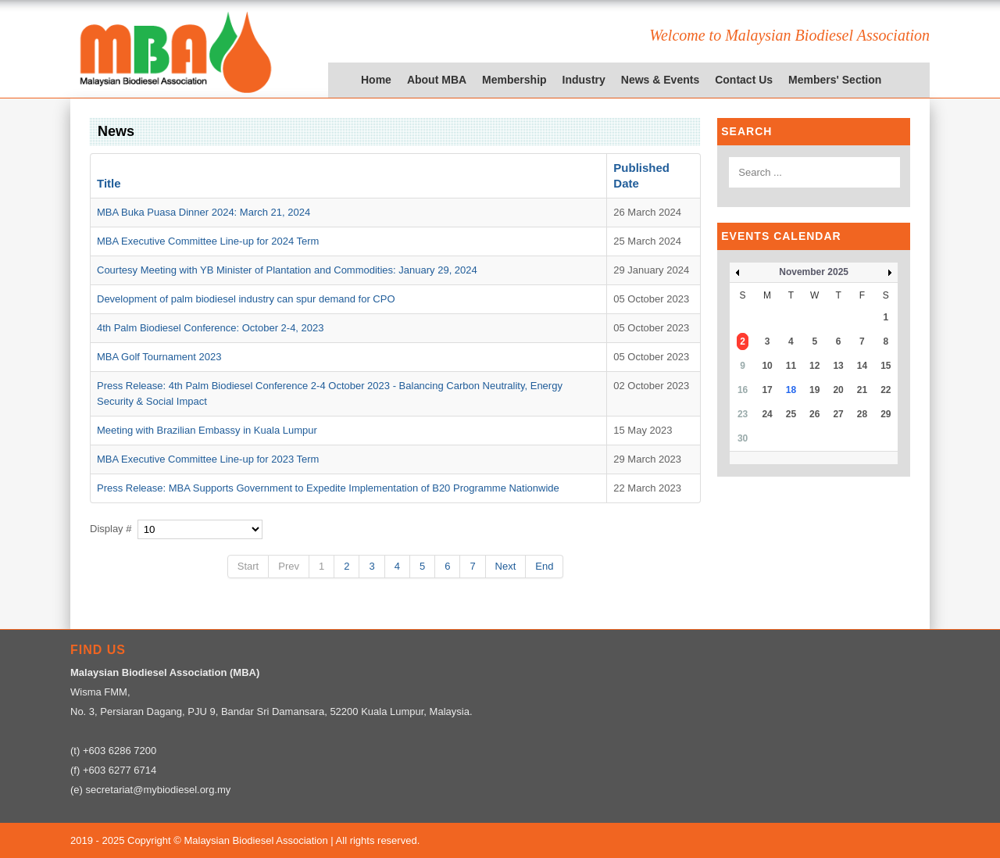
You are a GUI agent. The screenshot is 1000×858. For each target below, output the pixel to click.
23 (743, 414)
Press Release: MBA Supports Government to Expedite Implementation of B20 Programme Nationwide (328, 488)
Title (109, 183)
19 (814, 389)
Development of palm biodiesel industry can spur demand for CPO (246, 299)
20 (838, 389)
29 (885, 414)
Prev (288, 566)
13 (838, 365)
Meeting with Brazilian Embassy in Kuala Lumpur (207, 430)
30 (743, 438)
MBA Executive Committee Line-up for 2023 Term (208, 459)
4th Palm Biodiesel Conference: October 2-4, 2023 (210, 328)
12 (814, 365)
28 (862, 414)
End (544, 566)
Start (248, 566)
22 (885, 389)
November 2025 (813, 271)
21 (862, 389)
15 (885, 365)
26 (814, 414)
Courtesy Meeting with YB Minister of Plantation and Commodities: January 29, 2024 (287, 270)
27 (838, 414)
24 (767, 414)
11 (791, 365)
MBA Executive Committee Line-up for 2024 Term (208, 241)
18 (791, 389)
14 (862, 365)
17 (767, 389)
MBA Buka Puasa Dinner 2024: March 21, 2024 (203, 212)
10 (767, 365)
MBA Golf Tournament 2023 (159, 357)
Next (505, 566)
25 (791, 414)
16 (743, 389)
